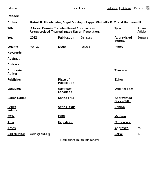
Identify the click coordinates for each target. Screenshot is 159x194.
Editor (118, 79)
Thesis (119, 70)
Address (13, 64)
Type (117, 28)
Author (12, 22)
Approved (121, 128)
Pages (118, 46)
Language (14, 88)
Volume (12, 46)
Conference (122, 122)
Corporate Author (14, 72)
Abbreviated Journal (123, 39)
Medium (120, 116)
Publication (66, 37)
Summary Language (65, 90)
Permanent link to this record (79, 139)
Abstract (13, 58)
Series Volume (12, 108)
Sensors (86, 37)
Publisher (14, 79)
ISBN (61, 116)
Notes (11, 128)
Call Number (16, 134)
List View (112, 8)
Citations (126, 8)
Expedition (65, 122)
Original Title (123, 88)
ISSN (10, 116)
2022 (33, 37)
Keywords (14, 52)
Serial (118, 134)
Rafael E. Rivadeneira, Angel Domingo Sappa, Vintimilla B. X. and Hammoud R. (86, 22)
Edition (119, 107)
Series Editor (16, 97)
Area (10, 122)
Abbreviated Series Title (123, 99)
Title (10, 28)
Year (10, 37)
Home (13, 8)
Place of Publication (66, 81)
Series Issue (66, 107)
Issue (62, 46)
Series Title (66, 97)
